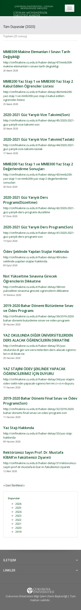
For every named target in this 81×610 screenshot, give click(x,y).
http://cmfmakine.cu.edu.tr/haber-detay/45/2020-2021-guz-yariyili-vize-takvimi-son (38, 122)
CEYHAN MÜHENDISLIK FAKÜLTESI (37, 8)
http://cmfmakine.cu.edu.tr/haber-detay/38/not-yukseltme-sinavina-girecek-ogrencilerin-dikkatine (36, 289)
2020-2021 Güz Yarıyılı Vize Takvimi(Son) (36, 114)
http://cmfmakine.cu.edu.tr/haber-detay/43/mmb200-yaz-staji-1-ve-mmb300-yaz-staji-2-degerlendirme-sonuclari (37, 178)
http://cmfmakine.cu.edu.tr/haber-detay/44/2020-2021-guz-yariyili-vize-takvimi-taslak (38, 147)
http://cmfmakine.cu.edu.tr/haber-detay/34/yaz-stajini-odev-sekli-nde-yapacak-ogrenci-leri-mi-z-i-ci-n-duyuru (39, 381)
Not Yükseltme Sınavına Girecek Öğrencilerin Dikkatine (30, 279)
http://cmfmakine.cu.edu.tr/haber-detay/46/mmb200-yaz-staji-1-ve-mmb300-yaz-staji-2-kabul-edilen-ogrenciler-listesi (37, 96)
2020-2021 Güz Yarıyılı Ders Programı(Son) (38, 227)
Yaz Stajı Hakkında (18, 427)
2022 (18, 520)
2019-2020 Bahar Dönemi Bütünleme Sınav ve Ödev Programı (38, 308)
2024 (18, 512)
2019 (18, 532)
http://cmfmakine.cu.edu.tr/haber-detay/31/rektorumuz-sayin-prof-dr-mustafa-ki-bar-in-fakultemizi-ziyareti (40, 465)
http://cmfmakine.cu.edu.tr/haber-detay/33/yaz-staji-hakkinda (37, 435)
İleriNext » (18, 485)
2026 (18, 504)
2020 (18, 528)
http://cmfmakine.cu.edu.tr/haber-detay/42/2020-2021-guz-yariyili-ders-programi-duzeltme (38, 210)
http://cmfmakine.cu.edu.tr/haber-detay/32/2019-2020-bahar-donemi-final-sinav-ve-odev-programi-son (38, 411)
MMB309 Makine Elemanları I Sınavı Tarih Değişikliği (36, 54)
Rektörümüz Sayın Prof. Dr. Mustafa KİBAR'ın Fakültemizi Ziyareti (33, 455)
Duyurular (14, 498)
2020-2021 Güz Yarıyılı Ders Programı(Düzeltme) (25, 200)
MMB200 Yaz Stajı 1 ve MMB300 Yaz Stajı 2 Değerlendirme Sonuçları (38, 166)
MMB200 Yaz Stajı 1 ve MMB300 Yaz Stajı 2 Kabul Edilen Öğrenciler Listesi (38, 84)
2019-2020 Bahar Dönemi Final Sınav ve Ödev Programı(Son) (40, 401)
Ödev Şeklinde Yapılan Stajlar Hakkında (36, 251)
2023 (18, 516)
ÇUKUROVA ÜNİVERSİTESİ (28, 7)
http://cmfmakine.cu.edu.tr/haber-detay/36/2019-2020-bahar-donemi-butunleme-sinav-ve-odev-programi (38, 318)
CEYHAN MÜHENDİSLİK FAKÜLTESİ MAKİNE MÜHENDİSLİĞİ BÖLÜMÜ (31, 15)
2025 (18, 508)
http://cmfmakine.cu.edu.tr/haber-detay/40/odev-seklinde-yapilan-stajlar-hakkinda (35, 259)
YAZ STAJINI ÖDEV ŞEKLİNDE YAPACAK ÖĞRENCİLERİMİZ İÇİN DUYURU (34, 371)
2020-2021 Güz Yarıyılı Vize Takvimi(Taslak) (38, 139)
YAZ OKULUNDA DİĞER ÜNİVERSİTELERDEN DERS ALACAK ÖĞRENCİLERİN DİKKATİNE (38, 338)
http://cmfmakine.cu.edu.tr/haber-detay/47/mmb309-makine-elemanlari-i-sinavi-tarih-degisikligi (37, 64)
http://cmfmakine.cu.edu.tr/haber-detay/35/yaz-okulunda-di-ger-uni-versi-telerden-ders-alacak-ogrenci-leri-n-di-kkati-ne (39, 350)
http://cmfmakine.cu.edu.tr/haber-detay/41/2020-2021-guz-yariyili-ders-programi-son (38, 235)
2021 (18, 524)
